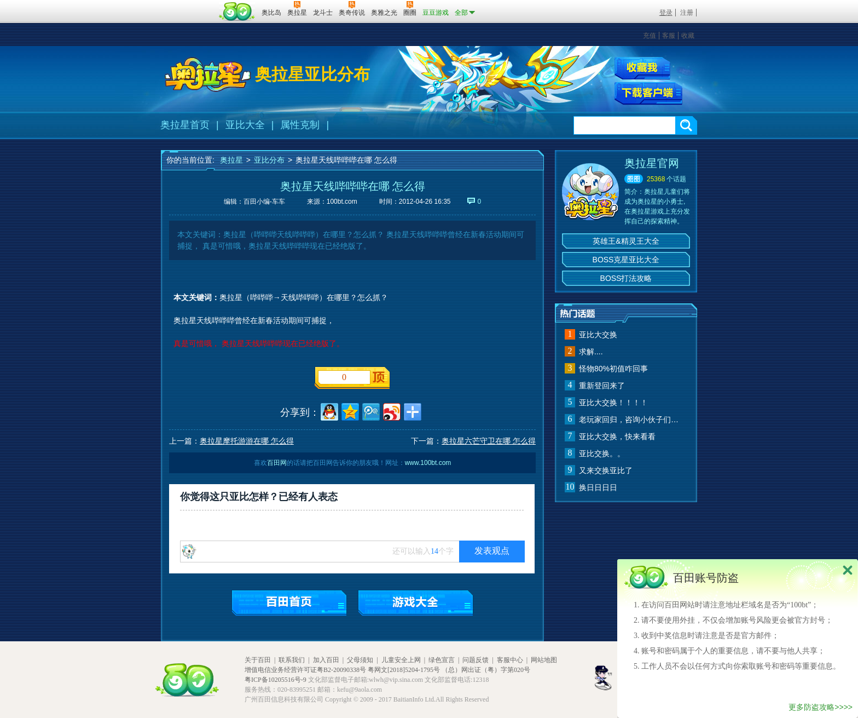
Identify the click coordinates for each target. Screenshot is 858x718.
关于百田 (258, 660)
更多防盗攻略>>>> (821, 707)
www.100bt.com (428, 463)
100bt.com (342, 201)
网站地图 (544, 660)
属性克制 (300, 124)
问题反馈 (475, 660)
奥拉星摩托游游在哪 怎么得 (247, 440)
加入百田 (326, 660)
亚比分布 (269, 160)
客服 (668, 35)
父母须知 (360, 660)
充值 (649, 35)
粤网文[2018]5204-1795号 (404, 670)
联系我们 (292, 660)
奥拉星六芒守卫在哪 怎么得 (489, 440)
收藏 (687, 35)
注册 (686, 12)
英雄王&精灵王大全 (626, 241)
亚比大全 (245, 124)
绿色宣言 (441, 660)
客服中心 (510, 660)
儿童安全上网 (401, 660)
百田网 (237, 11)
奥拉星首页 (185, 124)
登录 (666, 12)
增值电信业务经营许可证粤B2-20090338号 (305, 670)
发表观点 (491, 550)
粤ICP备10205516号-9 (275, 679)
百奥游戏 (188, 5)
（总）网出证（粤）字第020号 (486, 670)
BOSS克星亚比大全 (626, 259)
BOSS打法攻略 (626, 278)
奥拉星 (231, 160)
